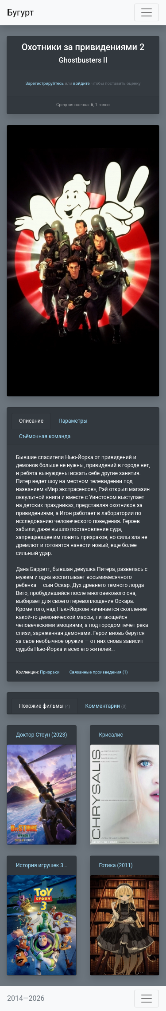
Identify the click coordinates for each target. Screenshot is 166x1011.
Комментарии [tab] (106, 706)
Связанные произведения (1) (98, 672)
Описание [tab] (31, 421)
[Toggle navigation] (146, 12)
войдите (81, 83)
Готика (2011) (116, 865)
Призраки (49, 672)
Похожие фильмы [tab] (44, 706)
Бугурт (20, 12)
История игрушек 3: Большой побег (40, 865)
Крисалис (111, 735)
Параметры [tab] (72, 421)
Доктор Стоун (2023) (41, 735)
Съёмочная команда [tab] (44, 436)
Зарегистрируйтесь (44, 83)
